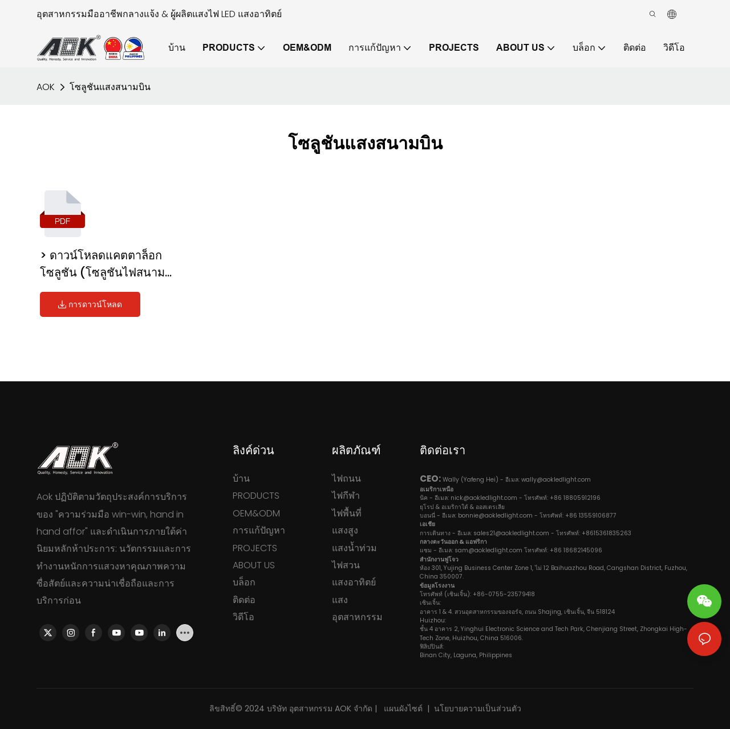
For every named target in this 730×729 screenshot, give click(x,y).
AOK (45, 86)
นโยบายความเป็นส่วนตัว (477, 708)
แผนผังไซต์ (402, 708)
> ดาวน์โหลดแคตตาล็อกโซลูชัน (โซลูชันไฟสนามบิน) (102, 264)
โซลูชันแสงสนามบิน (110, 86)
